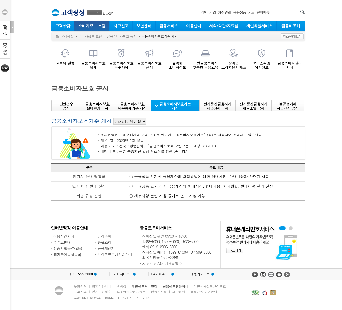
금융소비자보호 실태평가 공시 (97, 106)
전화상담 (149, 236)
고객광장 (67, 36)
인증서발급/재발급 (68, 248)
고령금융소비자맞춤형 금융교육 (205, 65)
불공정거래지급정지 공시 (288, 106)
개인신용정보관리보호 (210, 286)
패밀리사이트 (200, 274)
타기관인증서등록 (67, 254)
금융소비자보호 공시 (122, 36)
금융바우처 (290, 26)
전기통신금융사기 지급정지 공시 (217, 106)
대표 (80, 274)
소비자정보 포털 (91, 26)
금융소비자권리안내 (290, 65)
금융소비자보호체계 (93, 65)
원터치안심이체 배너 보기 (291, 228)
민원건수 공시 (66, 106)
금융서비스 (169, 26)
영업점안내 (100, 286)
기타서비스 (122, 274)
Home (57, 36)
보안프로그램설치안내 (115, 254)
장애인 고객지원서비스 (233, 65)
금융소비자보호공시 (149, 65)
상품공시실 (159, 291)
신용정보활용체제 (175, 286)
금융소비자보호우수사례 (121, 65)
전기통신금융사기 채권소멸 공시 (253, 106)
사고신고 (121, 26)
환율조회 (104, 242)
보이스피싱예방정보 (261, 65)
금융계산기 (106, 248)
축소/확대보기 (292, 36)
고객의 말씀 (65, 63)
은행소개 (80, 286)
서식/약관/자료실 (223, 26)
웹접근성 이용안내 (204, 291)
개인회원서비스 (259, 26)
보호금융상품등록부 (130, 291)
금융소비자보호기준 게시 (175, 106)
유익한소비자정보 (177, 65)
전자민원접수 (101, 291)
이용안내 (193, 26)
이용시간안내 (63, 236)
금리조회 (104, 236)
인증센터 (108, 13)
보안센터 (144, 26)
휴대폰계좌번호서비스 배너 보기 (282, 228)
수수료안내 (62, 242)
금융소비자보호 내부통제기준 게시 (132, 106)
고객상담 (62, 26)
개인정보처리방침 (144, 286)
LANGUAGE (160, 274)
